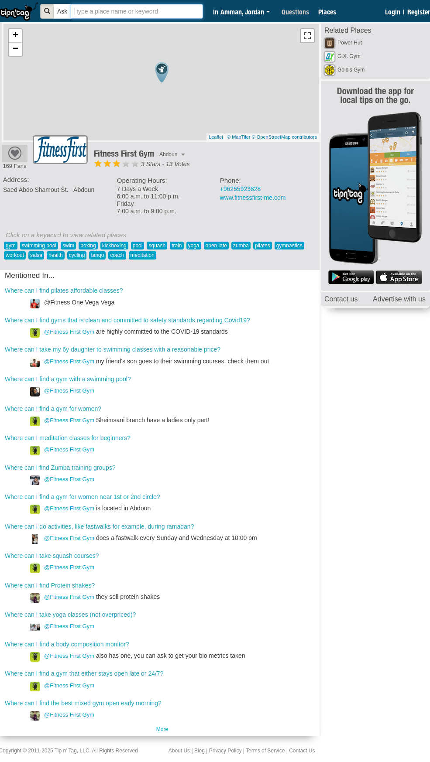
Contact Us (302, 751)
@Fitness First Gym (69, 331)
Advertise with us (399, 299)
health (55, 255)
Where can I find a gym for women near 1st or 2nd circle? (82, 496)
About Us (179, 751)
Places (327, 11)
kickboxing (114, 246)
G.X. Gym (349, 56)
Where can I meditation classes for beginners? (68, 437)
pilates (262, 246)
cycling (77, 255)
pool (138, 246)
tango (97, 255)
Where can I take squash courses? (52, 555)
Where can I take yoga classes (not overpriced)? (70, 614)
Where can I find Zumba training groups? (60, 467)
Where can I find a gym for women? (53, 408)
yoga (194, 246)
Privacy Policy (225, 751)
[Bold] (47, 11)
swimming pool (39, 246)
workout (15, 255)
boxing (88, 246)
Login (392, 11)
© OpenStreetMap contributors (284, 137)
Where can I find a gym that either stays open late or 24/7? (84, 673)
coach (117, 255)
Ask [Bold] (62, 11)
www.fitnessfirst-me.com (253, 197)
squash (156, 246)
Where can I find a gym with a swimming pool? (68, 379)
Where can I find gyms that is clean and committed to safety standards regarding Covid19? (127, 320)
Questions (295, 11)
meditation (143, 255)
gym (11, 246)
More (162, 729)
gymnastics (289, 246)
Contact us (341, 299)
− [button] (15, 49)
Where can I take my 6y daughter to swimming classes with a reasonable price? (112, 349)
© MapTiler (239, 137)
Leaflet (216, 137)
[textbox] (137, 11)
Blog (199, 751)
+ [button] (15, 35)
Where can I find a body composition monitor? (67, 644)
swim (68, 246)
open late (216, 246)
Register (418, 11)
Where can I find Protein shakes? (50, 585)
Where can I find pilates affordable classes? (64, 290)
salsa (36, 255)
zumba (241, 246)
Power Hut (349, 43)
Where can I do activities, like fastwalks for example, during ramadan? (99, 526)
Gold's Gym (351, 70)
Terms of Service (265, 751)
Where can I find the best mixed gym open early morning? (83, 703)
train (177, 246)
